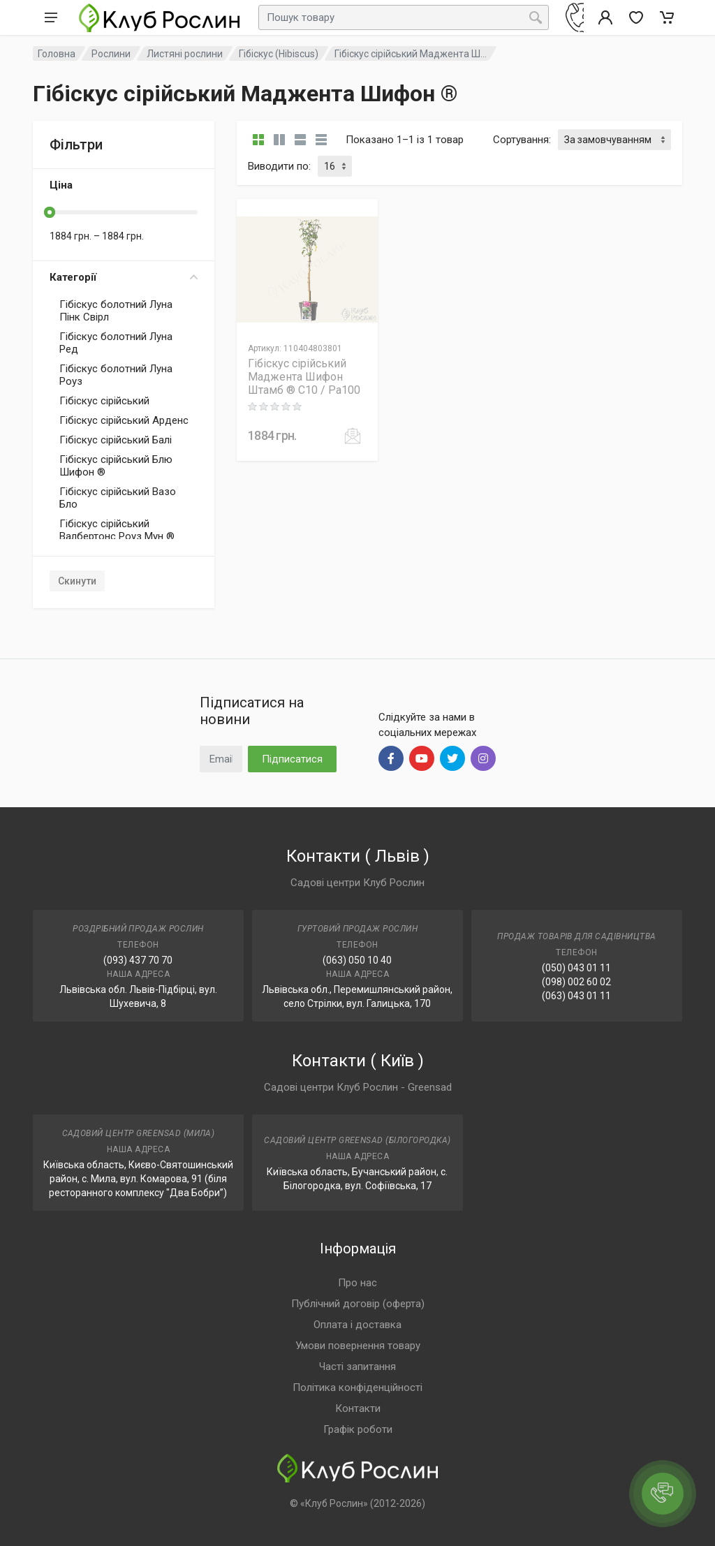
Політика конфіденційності (357, 1387)
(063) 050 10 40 (357, 960)
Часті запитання (357, 1366)
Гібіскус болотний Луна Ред (115, 342)
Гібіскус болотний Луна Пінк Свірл (115, 310)
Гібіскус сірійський (104, 401)
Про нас (357, 1282)
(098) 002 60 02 (576, 981)
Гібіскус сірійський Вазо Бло (117, 497)
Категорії (124, 277)
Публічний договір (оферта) (358, 1303)
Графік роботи (357, 1429)
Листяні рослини (185, 53)
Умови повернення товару (357, 1345)
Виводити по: (279, 166)
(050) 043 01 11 (576, 967)
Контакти (358, 1408)
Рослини (111, 53)
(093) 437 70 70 (137, 960)
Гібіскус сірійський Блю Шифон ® (115, 465)
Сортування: (522, 139)
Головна (56, 53)
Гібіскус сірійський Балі (115, 440)
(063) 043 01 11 (576, 995)
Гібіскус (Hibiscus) (278, 53)
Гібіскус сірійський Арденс (124, 420)
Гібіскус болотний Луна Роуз (115, 375)
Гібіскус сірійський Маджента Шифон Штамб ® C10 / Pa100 (304, 377)
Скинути (77, 581)
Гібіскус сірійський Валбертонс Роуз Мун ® (117, 530)
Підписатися (292, 759)
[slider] (49, 212)
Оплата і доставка (357, 1324)
